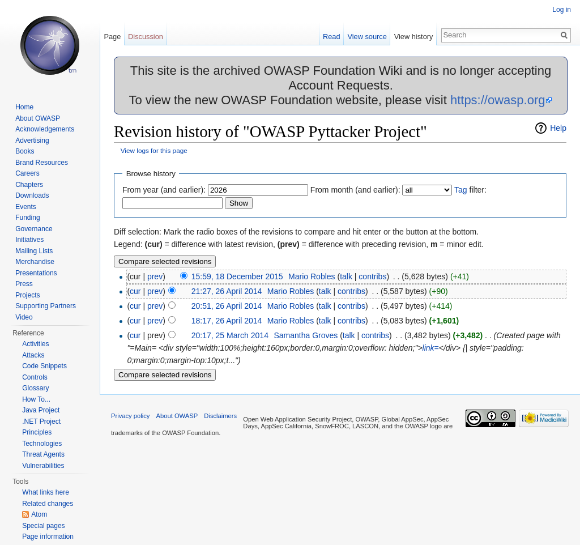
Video (23, 317)
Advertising (32, 140)
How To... (36, 399)
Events (25, 207)
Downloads (32, 195)
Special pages (43, 526)
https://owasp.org (497, 100)
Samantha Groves (306, 335)
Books (24, 151)
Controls (35, 377)
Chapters (29, 185)
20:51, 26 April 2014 (226, 305)
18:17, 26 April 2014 (226, 320)
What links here (45, 492)
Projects (27, 295)
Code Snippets (44, 366)
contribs (372, 276)
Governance (33, 229)
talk (346, 276)
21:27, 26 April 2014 (226, 291)
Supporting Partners (45, 306)
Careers (27, 173)
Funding (27, 218)
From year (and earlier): (164, 189)
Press (24, 284)
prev (155, 276)
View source (366, 36)
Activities (35, 344)
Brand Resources (41, 163)
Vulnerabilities (43, 466)
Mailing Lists (34, 251)
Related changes (47, 504)
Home (24, 107)
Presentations (36, 273)
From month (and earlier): (355, 189)
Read (331, 36)
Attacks (33, 355)
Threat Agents (43, 454)
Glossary (35, 388)
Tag (460, 189)
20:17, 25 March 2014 (229, 335)
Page (112, 36)
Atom (39, 514)
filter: (470, 189)
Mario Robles (311, 276)
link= (431, 347)
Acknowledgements (44, 129)
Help (558, 128)
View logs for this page (154, 150)
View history (413, 36)
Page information (48, 536)
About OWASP (37, 118)
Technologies (42, 444)
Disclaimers (220, 415)
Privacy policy (130, 415)
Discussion (145, 36)
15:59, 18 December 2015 (237, 276)
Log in (561, 10)
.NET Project (41, 421)
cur (135, 291)
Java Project (40, 410)
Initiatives (29, 240)
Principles (37, 432)
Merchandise (34, 262)
